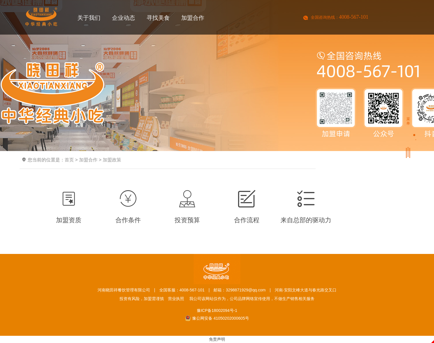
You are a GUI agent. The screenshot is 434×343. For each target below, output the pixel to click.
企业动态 (123, 19)
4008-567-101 (353, 17)
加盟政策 (112, 159)
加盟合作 (192, 19)
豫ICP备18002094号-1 (217, 310)
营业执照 (176, 298)
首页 (69, 159)
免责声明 (217, 339)
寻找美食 (158, 19)
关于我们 (88, 19)
